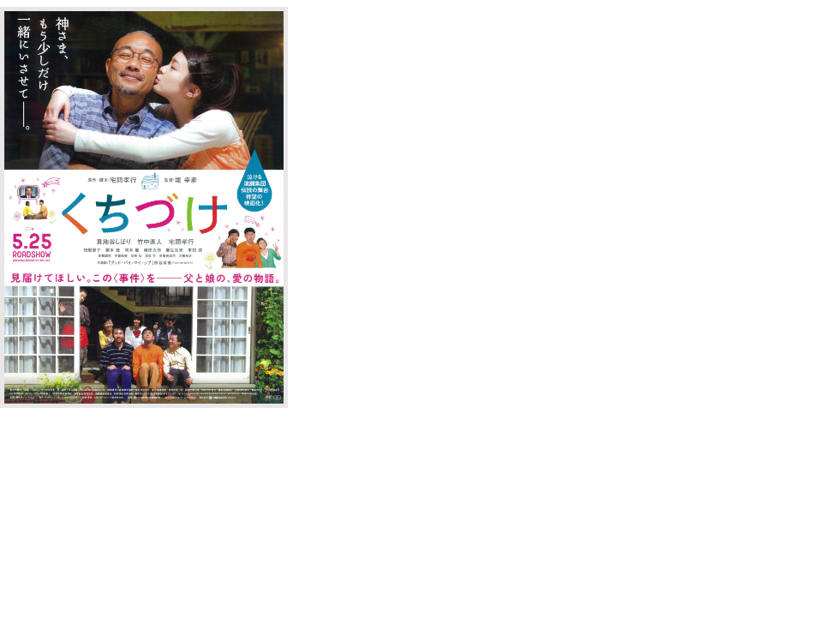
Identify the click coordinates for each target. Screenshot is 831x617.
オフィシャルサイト (370, 94)
